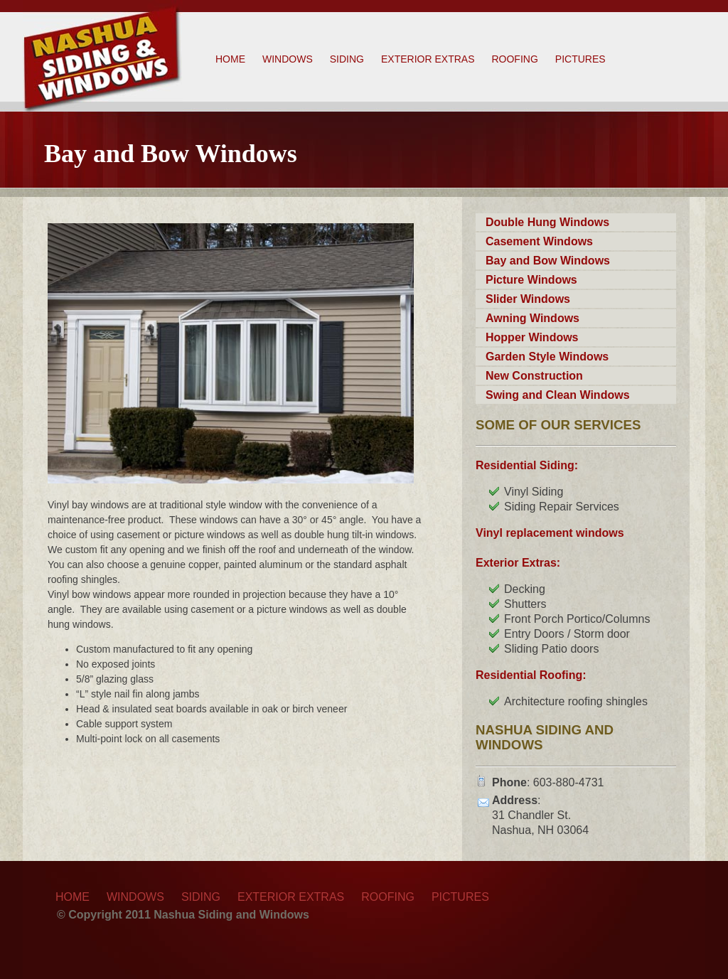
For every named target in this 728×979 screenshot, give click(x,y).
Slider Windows (528, 299)
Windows (287, 59)
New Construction (534, 376)
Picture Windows (531, 280)
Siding (347, 59)
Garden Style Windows (547, 357)
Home (230, 59)
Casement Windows (539, 241)
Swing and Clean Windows (558, 395)
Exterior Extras (427, 59)
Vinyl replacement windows (550, 533)
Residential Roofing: (531, 675)
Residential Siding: (527, 465)
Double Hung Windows (547, 222)
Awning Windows (532, 318)
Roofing (514, 59)
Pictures (580, 59)
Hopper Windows (532, 337)
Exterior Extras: (518, 563)
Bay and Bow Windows (548, 261)
